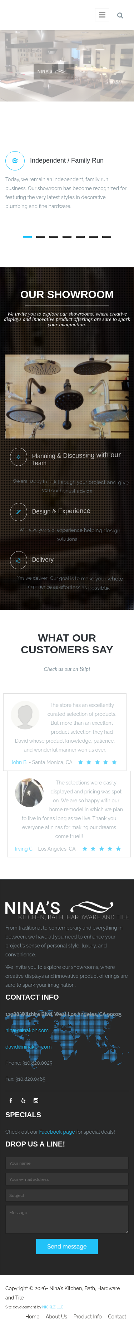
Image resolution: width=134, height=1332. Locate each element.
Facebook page (57, 1132)
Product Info (88, 1316)
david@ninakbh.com (28, 1047)
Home (32, 1316)
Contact (117, 1316)
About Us (56, 1316)
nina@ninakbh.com (27, 1030)
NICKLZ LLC (52, 1307)
